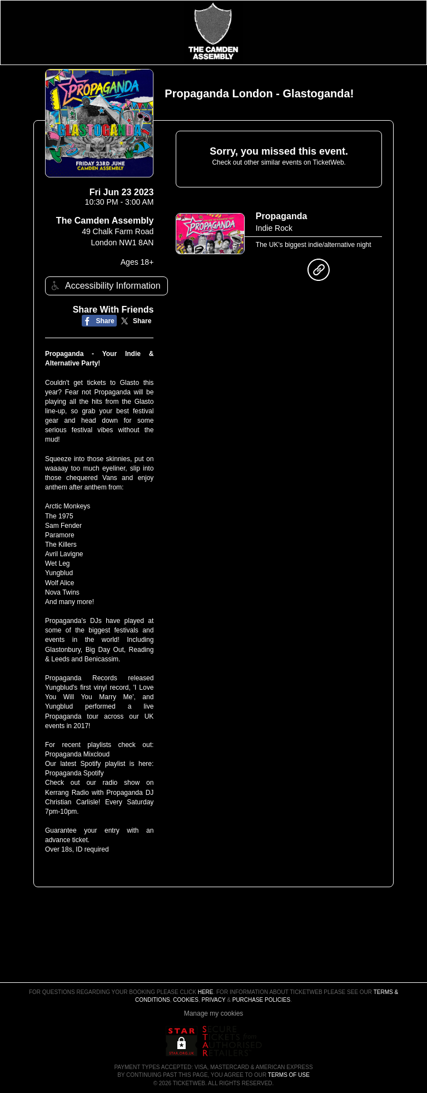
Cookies (185, 1000)
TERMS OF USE (289, 1075)
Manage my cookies (214, 1013)
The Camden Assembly (104, 220)
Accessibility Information (104, 286)
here (206, 992)
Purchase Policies (261, 1000)
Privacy (214, 1000)
